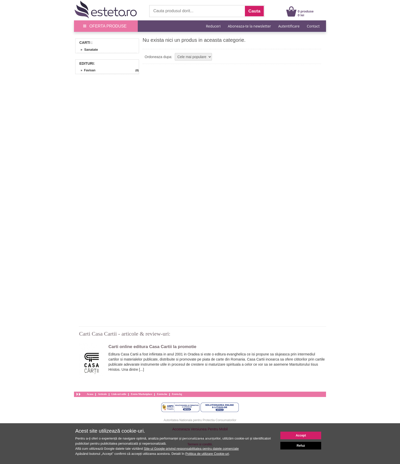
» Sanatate (87, 49)
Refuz (301, 445)
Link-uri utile (118, 394)
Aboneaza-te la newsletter (249, 26)
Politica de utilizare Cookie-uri (207, 454)
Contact (313, 26)
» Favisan (88, 70)
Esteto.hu (162, 394)
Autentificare (289, 26)
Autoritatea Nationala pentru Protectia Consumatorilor (200, 420)
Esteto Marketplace (141, 394)
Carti (84, 43)
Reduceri (213, 26)
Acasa (90, 394)
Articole (102, 394)
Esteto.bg (177, 394)
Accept (301, 435)
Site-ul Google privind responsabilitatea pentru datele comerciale (191, 448)
